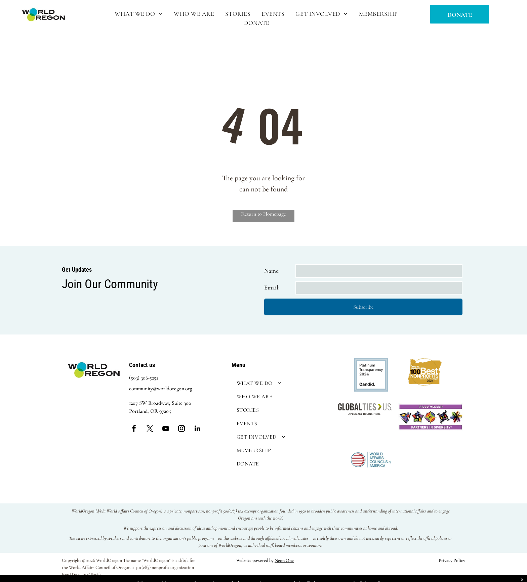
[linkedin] (197, 429)
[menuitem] (139, 13)
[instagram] (181, 429)
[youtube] (166, 429)
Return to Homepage (263, 214)
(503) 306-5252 (143, 377)
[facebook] (134, 429)
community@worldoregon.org (160, 388)
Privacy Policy (452, 560)
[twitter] (150, 429)
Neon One (284, 560)
